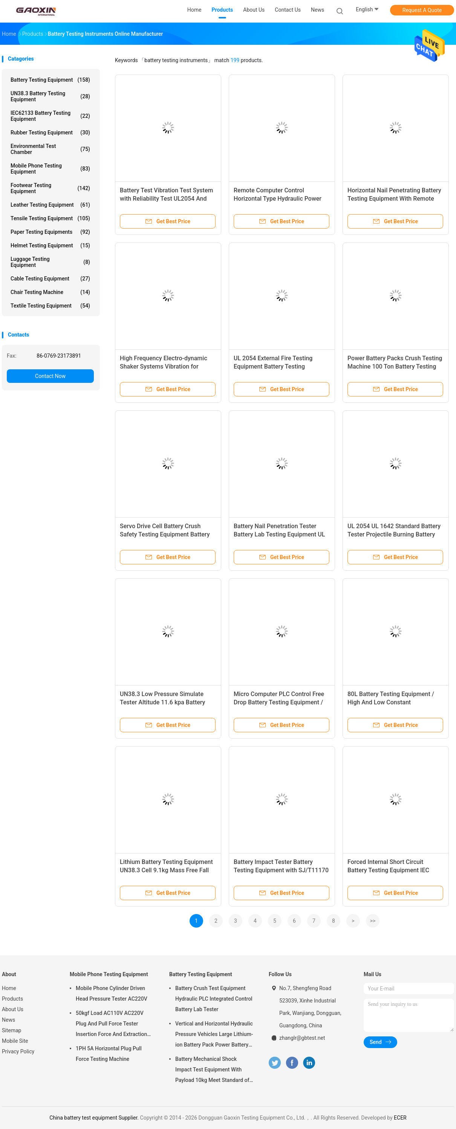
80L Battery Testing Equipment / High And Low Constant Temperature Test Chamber (390, 702)
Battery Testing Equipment (50, 80)
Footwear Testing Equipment (50, 188)
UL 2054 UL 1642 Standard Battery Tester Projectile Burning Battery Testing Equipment (394, 534)
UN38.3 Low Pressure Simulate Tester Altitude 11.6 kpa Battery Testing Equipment (162, 702)
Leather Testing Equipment (50, 205)
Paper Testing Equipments (50, 232)
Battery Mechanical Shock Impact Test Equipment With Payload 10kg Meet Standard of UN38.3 (212, 1070)
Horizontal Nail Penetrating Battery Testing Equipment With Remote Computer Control (394, 198)
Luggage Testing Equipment (50, 262)
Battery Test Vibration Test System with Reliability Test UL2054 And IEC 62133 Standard (166, 198)
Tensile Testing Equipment (50, 218)
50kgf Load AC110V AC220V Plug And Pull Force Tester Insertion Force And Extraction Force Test (111, 1024)
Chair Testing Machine (50, 292)
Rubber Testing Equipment (50, 132)
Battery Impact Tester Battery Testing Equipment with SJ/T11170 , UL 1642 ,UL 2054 (281, 870)
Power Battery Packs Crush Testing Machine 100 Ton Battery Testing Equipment (394, 366)
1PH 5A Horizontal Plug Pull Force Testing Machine (109, 1053)
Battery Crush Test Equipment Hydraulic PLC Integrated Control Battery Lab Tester (213, 998)
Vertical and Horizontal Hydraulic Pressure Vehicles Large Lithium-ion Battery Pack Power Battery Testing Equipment (214, 1035)
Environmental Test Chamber (50, 149)
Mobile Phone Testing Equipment (50, 169)
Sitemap (11, 1030)
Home (9, 988)
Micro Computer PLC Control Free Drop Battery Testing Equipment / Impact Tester (279, 702)
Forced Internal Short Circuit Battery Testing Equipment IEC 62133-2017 (388, 870)
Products (12, 999)
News (8, 1020)
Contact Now (50, 376)
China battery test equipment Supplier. (94, 1118)
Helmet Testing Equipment (50, 245)
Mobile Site (15, 1041)
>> (373, 921)
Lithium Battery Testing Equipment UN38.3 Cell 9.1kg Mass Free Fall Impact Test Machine (166, 870)
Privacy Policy (18, 1051)
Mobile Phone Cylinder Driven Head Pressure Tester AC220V (111, 993)
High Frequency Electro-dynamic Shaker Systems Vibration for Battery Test (163, 366)
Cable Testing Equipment (50, 278)
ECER (400, 1118)
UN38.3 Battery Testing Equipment (50, 96)
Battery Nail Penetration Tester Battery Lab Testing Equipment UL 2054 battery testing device (279, 534)
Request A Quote (422, 10)
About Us (12, 1009)
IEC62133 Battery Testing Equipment (50, 116)
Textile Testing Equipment (50, 305)
